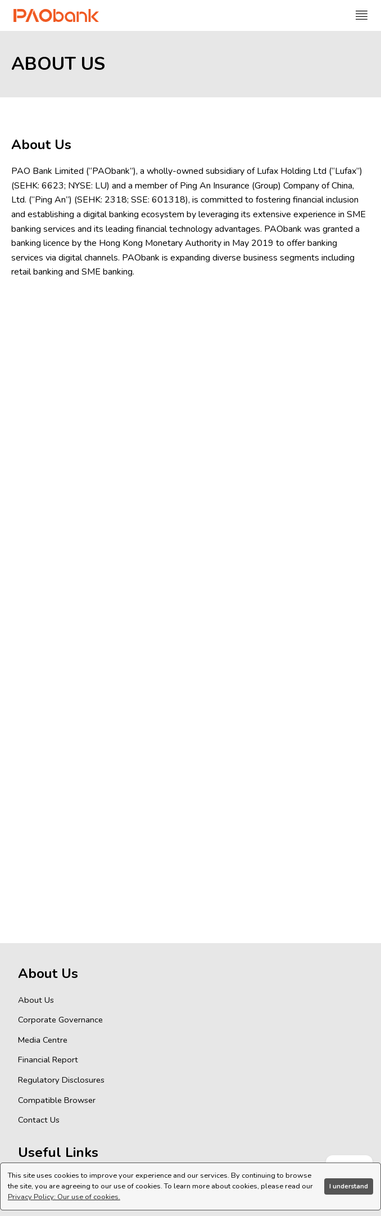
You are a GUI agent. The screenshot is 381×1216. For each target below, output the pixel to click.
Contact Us (39, 1119)
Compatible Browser (57, 1100)
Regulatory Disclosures (61, 1079)
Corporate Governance (60, 1019)
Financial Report (48, 1059)
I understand (348, 1186)
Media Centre (42, 1040)
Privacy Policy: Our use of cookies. (64, 1197)
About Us (36, 1000)
